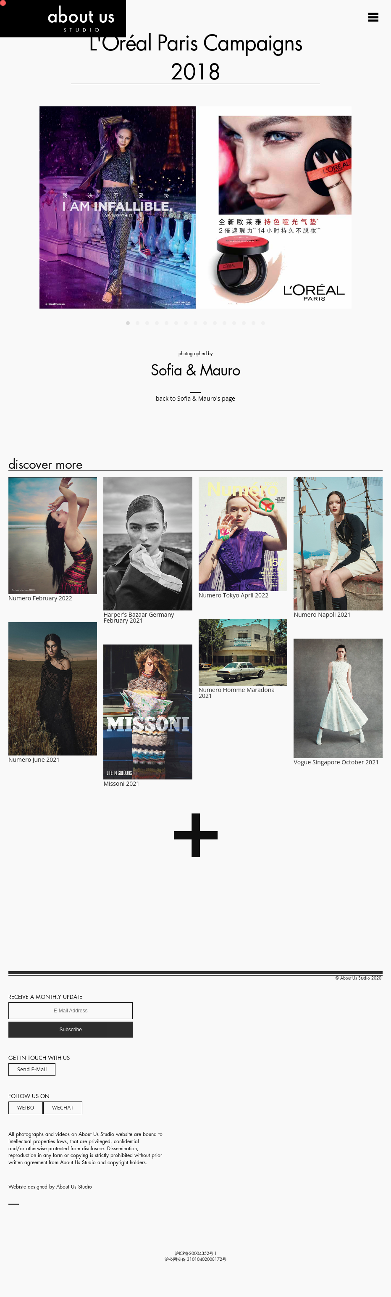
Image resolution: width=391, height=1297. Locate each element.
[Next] (274, 207)
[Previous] (117, 207)
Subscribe (70, 1030)
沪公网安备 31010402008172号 (195, 1259)
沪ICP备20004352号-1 (196, 1254)
